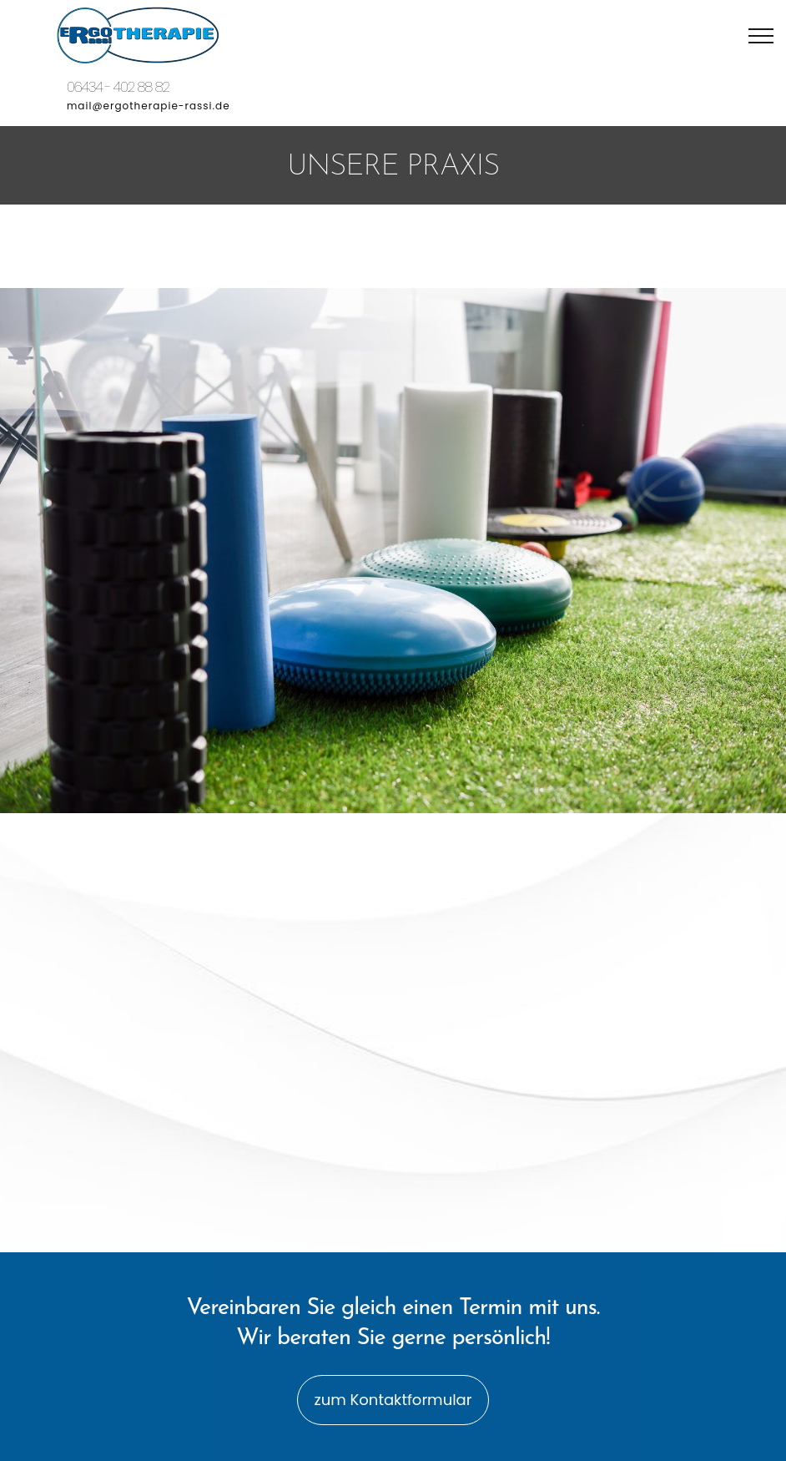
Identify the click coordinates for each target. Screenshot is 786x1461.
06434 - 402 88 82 (118, 87)
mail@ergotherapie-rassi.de (148, 106)
